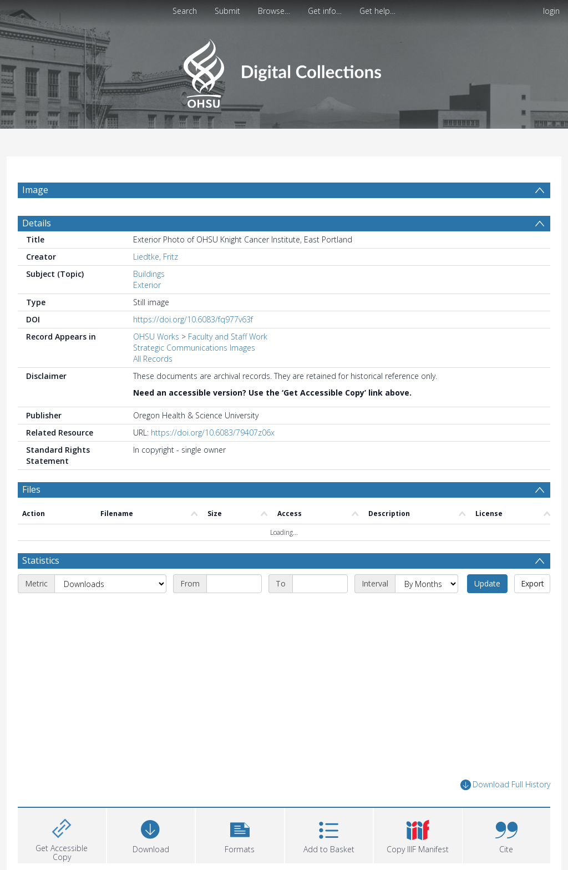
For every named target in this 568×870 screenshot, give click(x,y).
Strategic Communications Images (194, 347)
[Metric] (110, 583)
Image (35, 190)
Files (31, 489)
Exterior (147, 285)
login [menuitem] (551, 11)
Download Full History (505, 785)
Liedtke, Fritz (155, 256)
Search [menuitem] (185, 11)
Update (487, 583)
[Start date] (234, 583)
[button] (240, 834)
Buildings (149, 274)
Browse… (274, 11)
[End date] (320, 583)
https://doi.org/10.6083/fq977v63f (193, 319)
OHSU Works (156, 336)
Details (36, 223)
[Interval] (426, 583)
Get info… (325, 11)
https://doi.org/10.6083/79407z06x (213, 432)
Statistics (40, 560)
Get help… (377, 11)
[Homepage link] (284, 70)
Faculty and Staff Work (227, 336)
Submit (227, 11)
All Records (153, 358)
